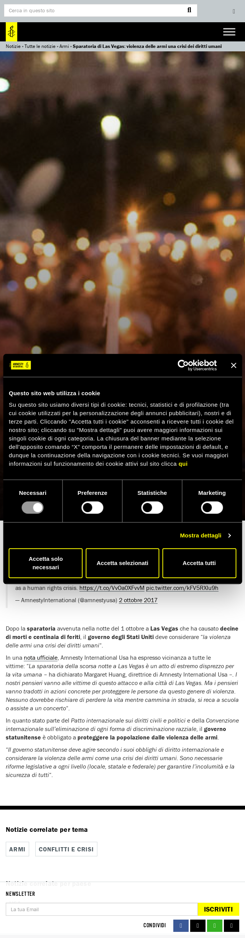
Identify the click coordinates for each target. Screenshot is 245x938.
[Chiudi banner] (233, 365)
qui (183, 463)
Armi (64, 46)
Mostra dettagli (200, 535)
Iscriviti (218, 909)
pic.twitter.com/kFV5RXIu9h (182, 587)
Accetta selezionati (122, 563)
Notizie (13, 46)
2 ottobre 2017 (138, 600)
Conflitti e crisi (66, 849)
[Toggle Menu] (229, 31)
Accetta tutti (199, 563)
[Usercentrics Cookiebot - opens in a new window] (183, 365)
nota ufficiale (41, 657)
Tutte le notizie (40, 46)
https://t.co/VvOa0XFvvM (112, 587)
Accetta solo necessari (46, 562)
